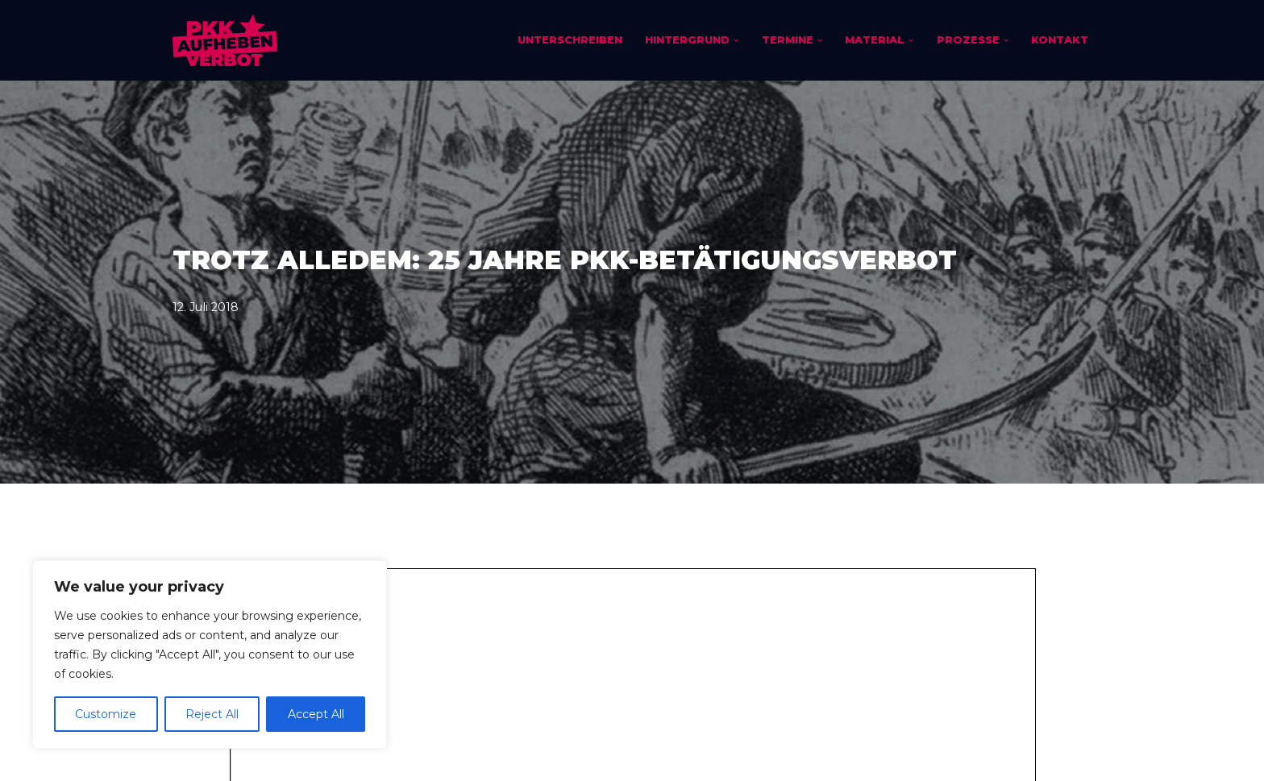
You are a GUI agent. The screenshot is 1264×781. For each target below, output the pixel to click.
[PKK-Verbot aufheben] (225, 40)
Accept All (316, 714)
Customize (105, 714)
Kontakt (1059, 40)
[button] (736, 40)
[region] (209, 654)
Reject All (212, 714)
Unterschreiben (570, 40)
